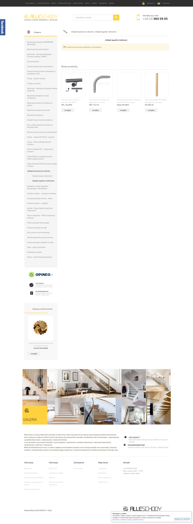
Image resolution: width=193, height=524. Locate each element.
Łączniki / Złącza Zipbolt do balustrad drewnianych (40, 209)
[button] (148, 3)
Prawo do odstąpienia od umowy (33, 483)
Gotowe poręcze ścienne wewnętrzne (40, 66)
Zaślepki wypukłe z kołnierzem (43, 180)
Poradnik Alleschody (64, 3)
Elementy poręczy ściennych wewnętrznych (42, 132)
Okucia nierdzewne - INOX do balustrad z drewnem (41, 216)
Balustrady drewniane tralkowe (38, 49)
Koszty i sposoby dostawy (33, 477)
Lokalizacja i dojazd (56, 472)
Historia (52, 477)
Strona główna (30, 3)
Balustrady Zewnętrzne (35, 115)
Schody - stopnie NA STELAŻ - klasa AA (40, 137)
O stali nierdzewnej (43, 3)
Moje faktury (103, 481)
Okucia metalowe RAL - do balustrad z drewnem (40, 150)
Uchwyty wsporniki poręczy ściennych (40, 237)
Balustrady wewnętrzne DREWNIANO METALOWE (40, 43)
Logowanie (102, 468)
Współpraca (103, 3)
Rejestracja (102, 472)
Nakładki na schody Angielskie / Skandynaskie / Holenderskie (38, 187)
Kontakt (94, 3)
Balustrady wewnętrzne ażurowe (38, 110)
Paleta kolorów (78, 3)
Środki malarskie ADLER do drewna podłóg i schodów (42, 164)
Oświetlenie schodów (34, 252)
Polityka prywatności (32, 489)
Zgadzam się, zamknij (182, 519)
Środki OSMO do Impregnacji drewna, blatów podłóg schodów (40, 157)
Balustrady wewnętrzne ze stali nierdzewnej (38, 96)
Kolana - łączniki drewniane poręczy (39, 257)
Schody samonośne (34, 83)
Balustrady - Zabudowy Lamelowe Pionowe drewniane (42, 89)
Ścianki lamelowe (33, 61)
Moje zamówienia (104, 477)
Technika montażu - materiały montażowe (41, 193)
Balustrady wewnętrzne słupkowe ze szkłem (40, 103)
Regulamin (28, 468)
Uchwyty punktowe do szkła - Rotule (40, 198)
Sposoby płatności (31, 472)
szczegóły (34, 353)
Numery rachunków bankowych (56, 483)
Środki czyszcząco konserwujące (38, 222)
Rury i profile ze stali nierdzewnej (38, 232)
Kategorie (37, 32)
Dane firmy (53, 468)
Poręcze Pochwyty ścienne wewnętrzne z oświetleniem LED (41, 72)
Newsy (53, 3)
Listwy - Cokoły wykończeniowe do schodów (39, 143)
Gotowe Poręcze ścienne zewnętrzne (40, 120)
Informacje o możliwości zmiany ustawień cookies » (128, 519)
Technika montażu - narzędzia (37, 203)
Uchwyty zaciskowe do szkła (37, 227)
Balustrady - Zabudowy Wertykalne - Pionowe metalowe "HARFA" (40, 55)
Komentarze (78, 468)
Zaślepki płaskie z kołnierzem (42, 176)
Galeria (87, 3)
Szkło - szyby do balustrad (36, 247)
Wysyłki (111, 3)
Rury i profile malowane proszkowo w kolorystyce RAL (40, 125)
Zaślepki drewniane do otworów (38, 171)
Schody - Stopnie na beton (36, 78)
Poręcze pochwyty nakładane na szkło (40, 242)
